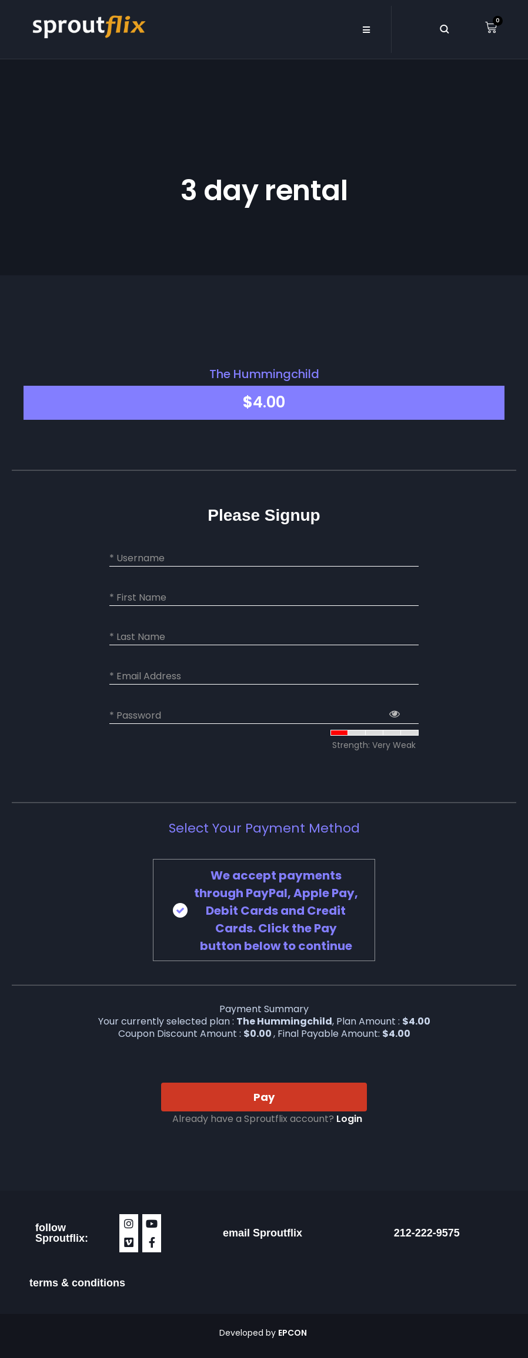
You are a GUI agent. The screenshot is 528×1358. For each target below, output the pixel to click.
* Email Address (145, 676)
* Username (137, 558)
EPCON (293, 1333)
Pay (264, 1097)
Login (349, 1119)
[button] (366, 29)
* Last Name (137, 637)
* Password (135, 715)
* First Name (137, 597)
